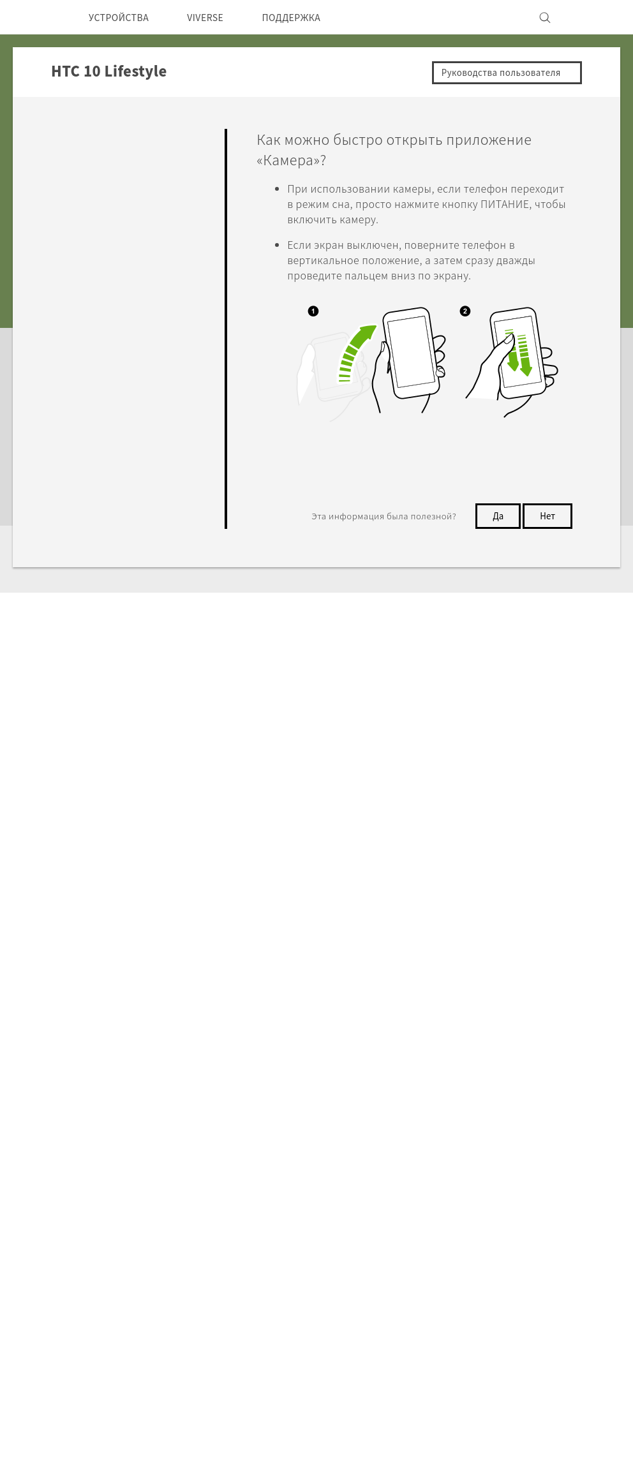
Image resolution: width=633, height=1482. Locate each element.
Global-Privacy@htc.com (486, 1303)
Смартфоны (177, 1130)
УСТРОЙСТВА (123, 17)
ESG (468, 1113)
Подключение (94, 397)
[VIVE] (596, 17)
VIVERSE (219, 17)
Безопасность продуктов (519, 1165)
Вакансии (481, 1182)
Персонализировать (109, 194)
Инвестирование (499, 1130)
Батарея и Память (104, 325)
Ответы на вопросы (107, 135)
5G (155, 1113)
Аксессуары (178, 1165)
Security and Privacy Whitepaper (536, 1199)
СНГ (47, 1143)
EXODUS (170, 1147)
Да (494, 517)
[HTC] (35, 17)
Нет (546, 517)
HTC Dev (266, 1113)
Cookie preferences (87, 1463)
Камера (79, 224)
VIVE (160, 1182)
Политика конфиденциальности (536, 1147)
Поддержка (92, 990)
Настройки (87, 427)
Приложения (92, 253)
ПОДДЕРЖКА (313, 17)
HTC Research (279, 1130)
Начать (77, 164)
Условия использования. (554, 1272)
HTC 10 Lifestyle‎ (183, 990)
